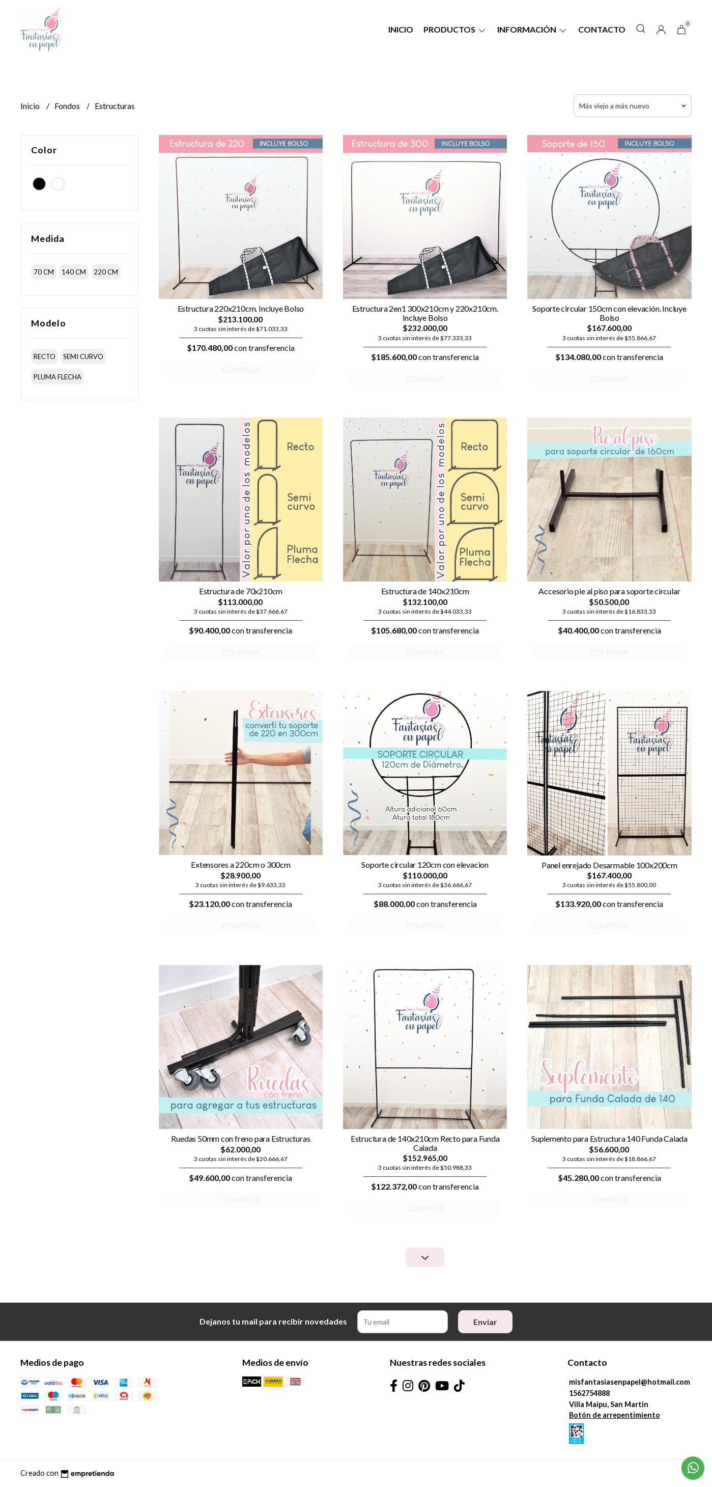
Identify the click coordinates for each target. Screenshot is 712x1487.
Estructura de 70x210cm (240, 591)
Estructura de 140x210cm (425, 591)
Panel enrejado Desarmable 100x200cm (609, 865)
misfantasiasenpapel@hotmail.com (629, 1382)
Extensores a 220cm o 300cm (241, 864)
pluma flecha (57, 377)
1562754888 (589, 1393)
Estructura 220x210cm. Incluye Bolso (241, 308)
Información (532, 29)
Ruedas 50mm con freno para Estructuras (240, 1138)
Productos (455, 29)
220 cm (106, 272)
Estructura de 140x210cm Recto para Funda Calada (425, 1143)
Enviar (485, 1322)
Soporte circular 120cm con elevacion (424, 864)
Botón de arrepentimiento (614, 1415)
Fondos (67, 106)
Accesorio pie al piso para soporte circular (609, 591)
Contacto (601, 29)
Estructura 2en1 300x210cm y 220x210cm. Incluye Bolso (425, 313)
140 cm (74, 272)
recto (44, 356)
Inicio (400, 29)
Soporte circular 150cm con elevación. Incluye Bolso (609, 313)
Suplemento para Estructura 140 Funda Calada (609, 1138)
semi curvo (83, 356)
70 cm (44, 272)
